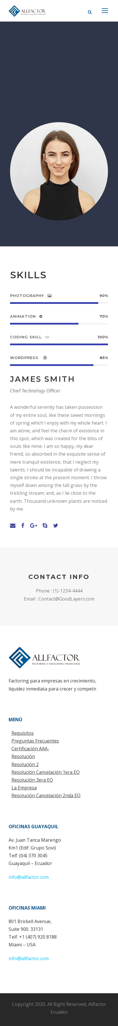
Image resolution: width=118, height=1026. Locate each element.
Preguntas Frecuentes (35, 741)
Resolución (23, 756)
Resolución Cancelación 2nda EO (45, 795)
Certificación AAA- (30, 748)
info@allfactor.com (29, 877)
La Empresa (24, 788)
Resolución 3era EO (32, 780)
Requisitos (22, 733)
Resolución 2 (25, 764)
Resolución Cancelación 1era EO (45, 772)
